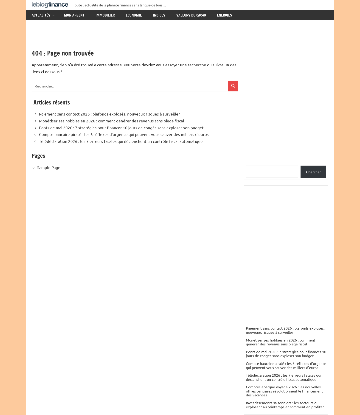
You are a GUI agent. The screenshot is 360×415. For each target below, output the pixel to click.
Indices (159, 15)
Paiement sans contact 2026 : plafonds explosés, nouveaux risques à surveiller (109, 113)
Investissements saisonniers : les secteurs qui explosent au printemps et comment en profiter (285, 267)
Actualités (43, 15)
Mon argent (74, 15)
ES (248, 340)
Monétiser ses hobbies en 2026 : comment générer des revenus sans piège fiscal (111, 120)
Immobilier (105, 15)
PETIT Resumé (258, 364)
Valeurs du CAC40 (191, 15)
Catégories (258, 291)
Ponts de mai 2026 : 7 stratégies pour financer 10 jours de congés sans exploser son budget (121, 127)
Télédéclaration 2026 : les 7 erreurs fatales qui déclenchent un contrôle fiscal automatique (121, 141)
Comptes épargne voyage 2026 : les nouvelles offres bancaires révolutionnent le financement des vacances (284, 253)
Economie (134, 15)
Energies (224, 15)
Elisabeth (253, 375)
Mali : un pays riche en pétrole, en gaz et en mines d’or (284, 319)
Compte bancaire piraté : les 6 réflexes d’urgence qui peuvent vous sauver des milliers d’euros (124, 134)
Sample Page (48, 167)
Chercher (313, 171)
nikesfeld (253, 328)
